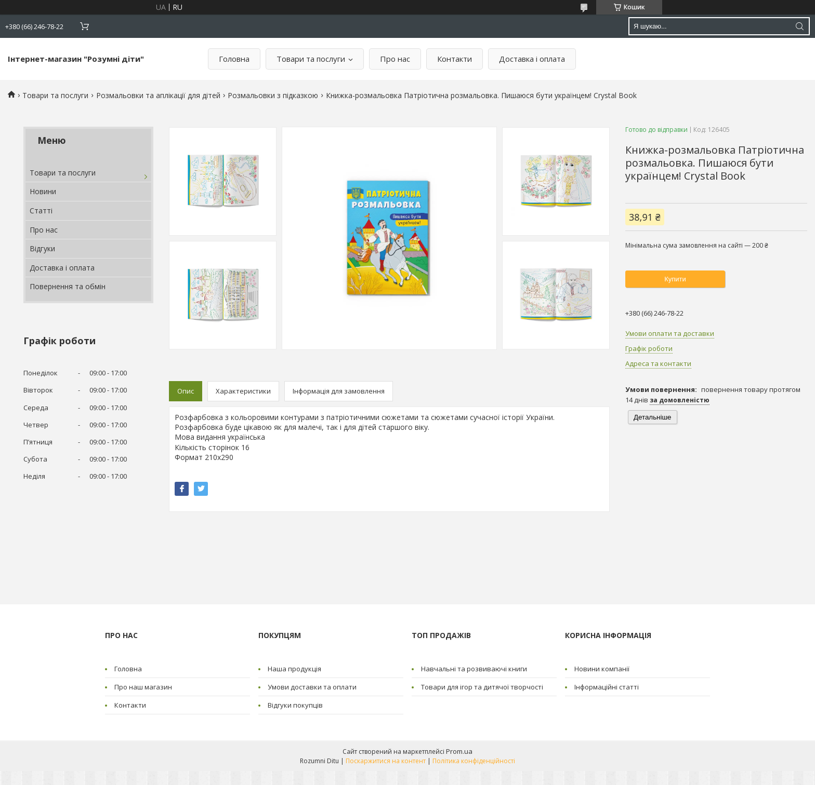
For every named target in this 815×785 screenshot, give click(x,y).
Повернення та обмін (68, 286)
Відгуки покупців (295, 705)
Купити (675, 279)
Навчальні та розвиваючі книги (474, 668)
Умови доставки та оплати (312, 687)
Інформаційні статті (606, 687)
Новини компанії (601, 668)
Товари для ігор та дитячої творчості (482, 687)
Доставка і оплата (532, 58)
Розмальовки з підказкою (273, 95)
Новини (43, 191)
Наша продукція (294, 668)
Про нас (395, 58)
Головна (234, 58)
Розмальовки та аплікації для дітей (158, 95)
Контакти (454, 58)
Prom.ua (459, 751)
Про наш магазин (143, 687)
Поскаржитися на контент (386, 760)
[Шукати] (799, 26)
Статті (41, 210)
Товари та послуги (311, 58)
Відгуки (42, 248)
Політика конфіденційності (473, 760)
